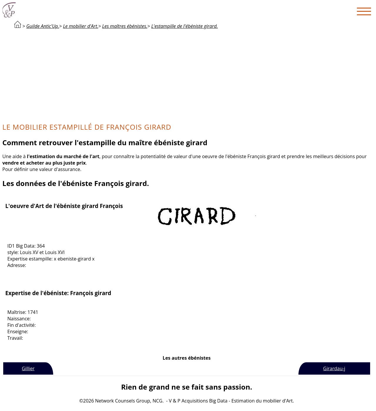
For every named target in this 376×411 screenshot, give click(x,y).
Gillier (28, 368)
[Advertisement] (186, 75)
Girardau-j (334, 368)
